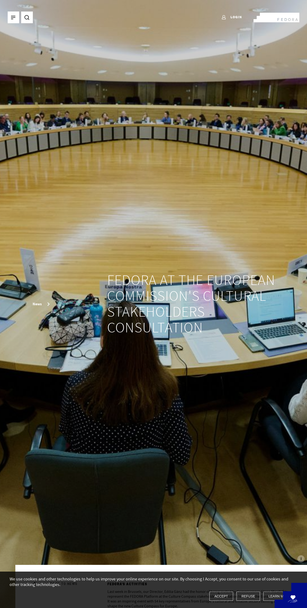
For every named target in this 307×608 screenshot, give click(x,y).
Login (231, 17)
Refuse (248, 596)
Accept (221, 596)
